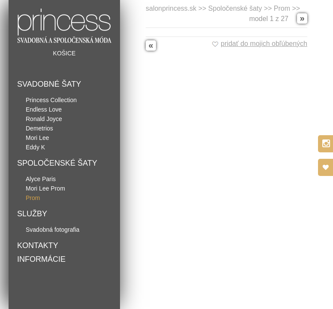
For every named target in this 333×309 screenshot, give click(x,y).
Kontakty (37, 245)
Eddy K (35, 147)
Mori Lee (37, 137)
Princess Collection (51, 100)
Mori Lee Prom (45, 188)
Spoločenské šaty (57, 163)
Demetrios (39, 128)
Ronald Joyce (44, 118)
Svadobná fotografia (52, 229)
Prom (33, 197)
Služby (32, 213)
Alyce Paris (41, 179)
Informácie (41, 259)
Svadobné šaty (49, 84)
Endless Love (44, 109)
